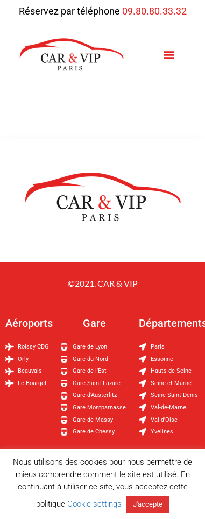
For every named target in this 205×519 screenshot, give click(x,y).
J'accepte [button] (147, 504)
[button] (169, 54)
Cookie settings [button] (94, 504)
